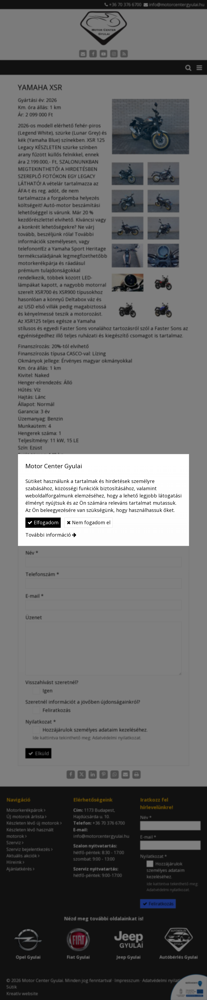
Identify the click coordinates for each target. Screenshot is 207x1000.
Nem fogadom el (88, 522)
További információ (48, 535)
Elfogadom (43, 522)
